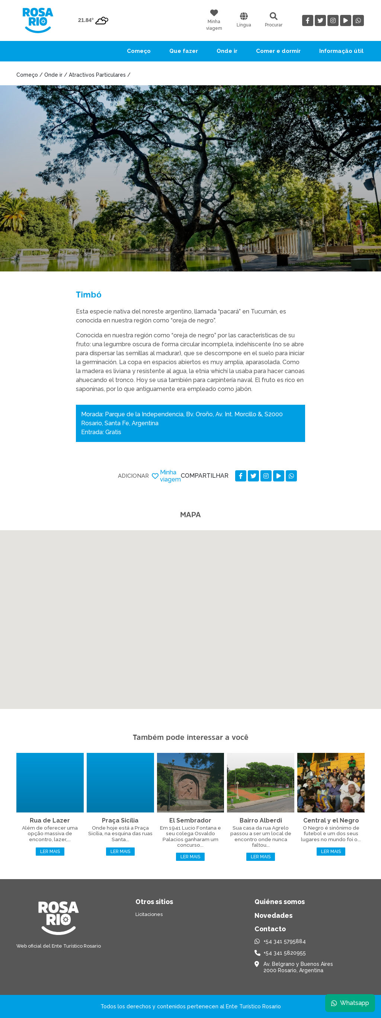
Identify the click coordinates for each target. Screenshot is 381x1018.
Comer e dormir (278, 51)
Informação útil (341, 51)
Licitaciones (149, 914)
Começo (139, 51)
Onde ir (227, 51)
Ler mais (50, 851)
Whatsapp (350, 1002)
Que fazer (183, 51)
